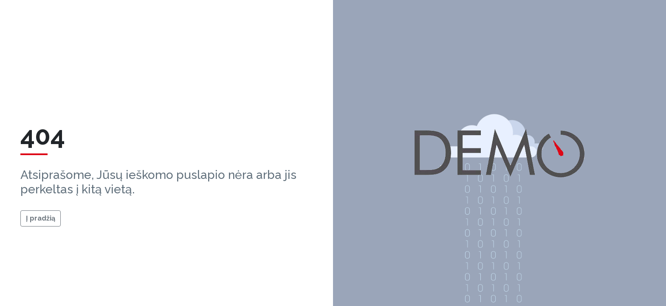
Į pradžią (40, 218)
